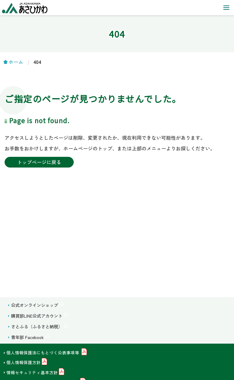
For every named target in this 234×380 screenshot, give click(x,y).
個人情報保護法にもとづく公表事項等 (43, 352)
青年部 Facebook (27, 337)
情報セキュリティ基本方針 (32, 372)
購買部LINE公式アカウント (36, 315)
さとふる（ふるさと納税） (36, 326)
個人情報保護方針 (23, 363)
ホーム (16, 61)
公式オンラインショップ (34, 305)
